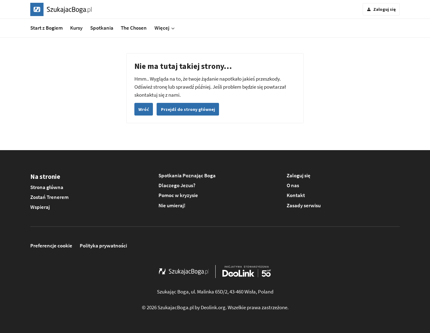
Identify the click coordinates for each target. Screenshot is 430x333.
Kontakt (296, 195)
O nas (293, 185)
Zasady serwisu (304, 205)
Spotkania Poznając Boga (187, 175)
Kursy (76, 27)
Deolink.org (213, 307)
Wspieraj (40, 207)
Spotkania (101, 27)
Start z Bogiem (46, 27)
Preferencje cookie (51, 245)
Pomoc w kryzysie (178, 195)
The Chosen (134, 27)
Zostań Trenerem (49, 197)
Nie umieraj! (171, 205)
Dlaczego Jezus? (177, 185)
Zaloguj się (298, 175)
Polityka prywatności (103, 245)
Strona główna (46, 187)
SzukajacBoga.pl (176, 307)
